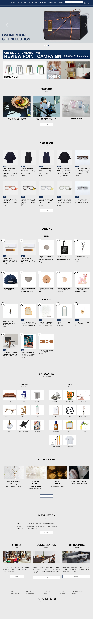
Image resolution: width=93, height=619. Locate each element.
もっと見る (46, 136)
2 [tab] (46, 56)
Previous (7, 36)
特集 (33, 15)
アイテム (19, 15)
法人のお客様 (54, 15)
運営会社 (74, 608)
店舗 (46, 15)
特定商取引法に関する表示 (78, 606)
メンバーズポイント (30, 606)
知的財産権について (30, 608)
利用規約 (12, 606)
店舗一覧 (16, 591)
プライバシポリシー (14, 608)
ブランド (26, 15)
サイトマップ (62, 606)
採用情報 (74, 15)
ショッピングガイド (47, 606)
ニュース (40, 15)
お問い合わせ (62, 608)
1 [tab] (44, 56)
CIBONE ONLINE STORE (46, 11)
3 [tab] (48, 56)
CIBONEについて (65, 15)
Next (85, 36)
